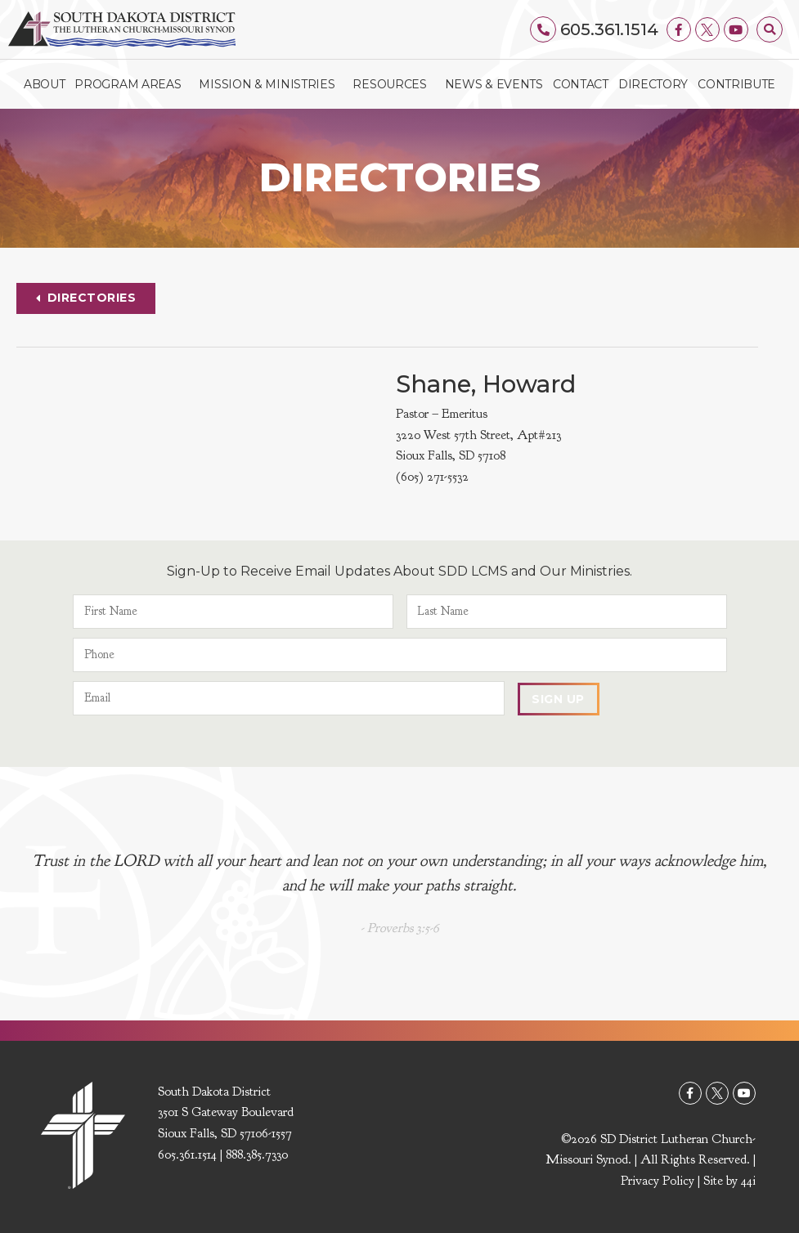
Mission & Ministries (271, 84)
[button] (769, 29)
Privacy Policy (657, 1181)
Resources (393, 84)
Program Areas (131, 84)
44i (748, 1181)
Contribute (736, 84)
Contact (580, 84)
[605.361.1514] (544, 29)
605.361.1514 (609, 29)
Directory (653, 84)
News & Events (494, 84)
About (44, 84)
